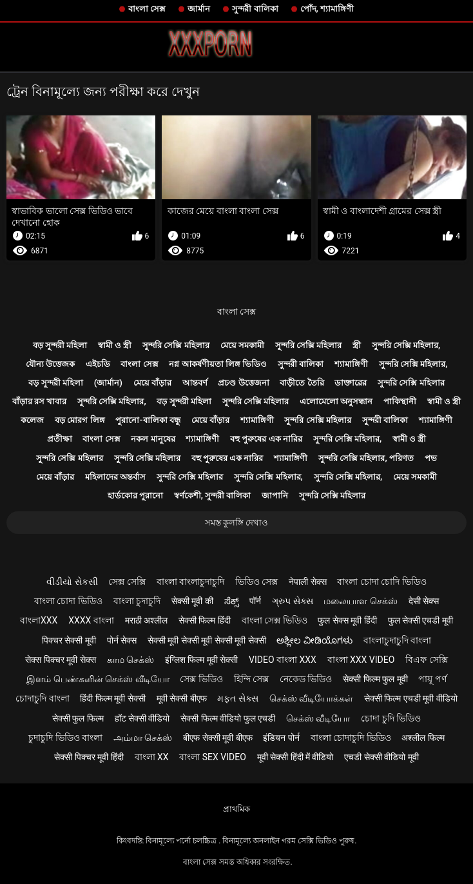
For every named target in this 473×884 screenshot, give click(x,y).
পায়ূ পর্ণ (432, 679)
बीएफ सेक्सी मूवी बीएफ (217, 737)
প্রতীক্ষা (59, 439)
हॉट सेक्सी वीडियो (142, 718)
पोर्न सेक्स (122, 640)
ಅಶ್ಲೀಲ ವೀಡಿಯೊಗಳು (314, 640)
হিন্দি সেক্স (251, 679)
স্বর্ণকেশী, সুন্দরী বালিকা (212, 495)
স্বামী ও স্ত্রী (114, 345)
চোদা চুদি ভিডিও (391, 718)
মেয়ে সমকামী (242, 345)
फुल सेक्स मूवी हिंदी (347, 620)
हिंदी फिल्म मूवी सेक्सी (112, 698)
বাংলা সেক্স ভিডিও (274, 620)
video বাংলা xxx (282, 659)
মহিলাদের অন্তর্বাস (115, 477)
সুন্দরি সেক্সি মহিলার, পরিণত (366, 458)
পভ (431, 458)
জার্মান (199, 9)
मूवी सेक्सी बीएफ (182, 698)
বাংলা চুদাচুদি (136, 601)
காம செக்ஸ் (130, 659)
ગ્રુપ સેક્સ (292, 601)
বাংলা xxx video (361, 659)
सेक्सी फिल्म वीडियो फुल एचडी (227, 718)
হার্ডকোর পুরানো (135, 495)
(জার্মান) (108, 383)
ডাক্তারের (350, 383)
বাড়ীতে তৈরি (301, 383)
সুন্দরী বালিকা (255, 9)
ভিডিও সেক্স (256, 581)
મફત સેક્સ (237, 698)
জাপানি (275, 495)
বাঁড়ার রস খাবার (39, 401)
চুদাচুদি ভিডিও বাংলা (65, 737)
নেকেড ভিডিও (306, 679)
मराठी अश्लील (146, 620)
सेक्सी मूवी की (192, 601)
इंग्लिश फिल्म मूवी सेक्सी (201, 659)
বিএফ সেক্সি (426, 659)
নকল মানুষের (153, 439)
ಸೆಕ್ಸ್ (231, 601)
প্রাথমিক (236, 809)
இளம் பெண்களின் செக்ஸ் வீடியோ (97, 679)
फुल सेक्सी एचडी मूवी (420, 620)
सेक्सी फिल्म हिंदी (205, 620)
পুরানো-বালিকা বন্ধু (147, 420)
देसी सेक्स (424, 601)
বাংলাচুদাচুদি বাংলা (397, 640)
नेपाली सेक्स (307, 581)
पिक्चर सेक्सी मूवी (69, 640)
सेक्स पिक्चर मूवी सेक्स (60, 659)
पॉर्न (255, 601)
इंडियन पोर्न (281, 737)
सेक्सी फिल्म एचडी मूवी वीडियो (411, 698)
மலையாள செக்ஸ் (360, 601)
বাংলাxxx (38, 620)
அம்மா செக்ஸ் (142, 737)
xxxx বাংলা (91, 620)
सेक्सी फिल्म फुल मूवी (375, 679)
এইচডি (98, 364)
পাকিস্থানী (399, 401)
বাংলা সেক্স (147, 9)
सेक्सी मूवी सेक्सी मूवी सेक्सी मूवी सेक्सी (207, 640)
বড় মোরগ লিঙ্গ (79, 420)
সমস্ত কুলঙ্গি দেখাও (236, 522)
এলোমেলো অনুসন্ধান (336, 401)
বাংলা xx (152, 757)
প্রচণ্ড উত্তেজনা (243, 383)
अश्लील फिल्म (422, 737)
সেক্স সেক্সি (126, 581)
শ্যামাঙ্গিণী (351, 364)
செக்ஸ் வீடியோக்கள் (311, 698)
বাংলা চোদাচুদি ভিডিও (351, 737)
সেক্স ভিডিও (201, 679)
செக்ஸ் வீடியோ (318, 718)
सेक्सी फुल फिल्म (78, 718)
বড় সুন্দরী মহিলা (60, 345)
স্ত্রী (356, 345)
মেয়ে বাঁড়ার (152, 383)
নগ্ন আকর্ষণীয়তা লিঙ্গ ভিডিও (218, 364)
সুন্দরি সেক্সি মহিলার (175, 345)
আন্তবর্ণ (195, 383)
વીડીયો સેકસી (71, 581)
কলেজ (32, 420)
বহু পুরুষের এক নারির (266, 439)
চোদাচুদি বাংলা (42, 698)
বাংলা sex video (212, 757)
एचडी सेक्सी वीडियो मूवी (381, 757)
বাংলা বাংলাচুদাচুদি (190, 581)
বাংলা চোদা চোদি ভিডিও (381, 581)
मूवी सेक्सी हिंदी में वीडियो (295, 757)
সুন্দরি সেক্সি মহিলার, (406, 345)
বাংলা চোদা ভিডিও (68, 601)
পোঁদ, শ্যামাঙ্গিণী (327, 9)
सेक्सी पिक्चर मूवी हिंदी (88, 757)
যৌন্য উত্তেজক (50, 364)
